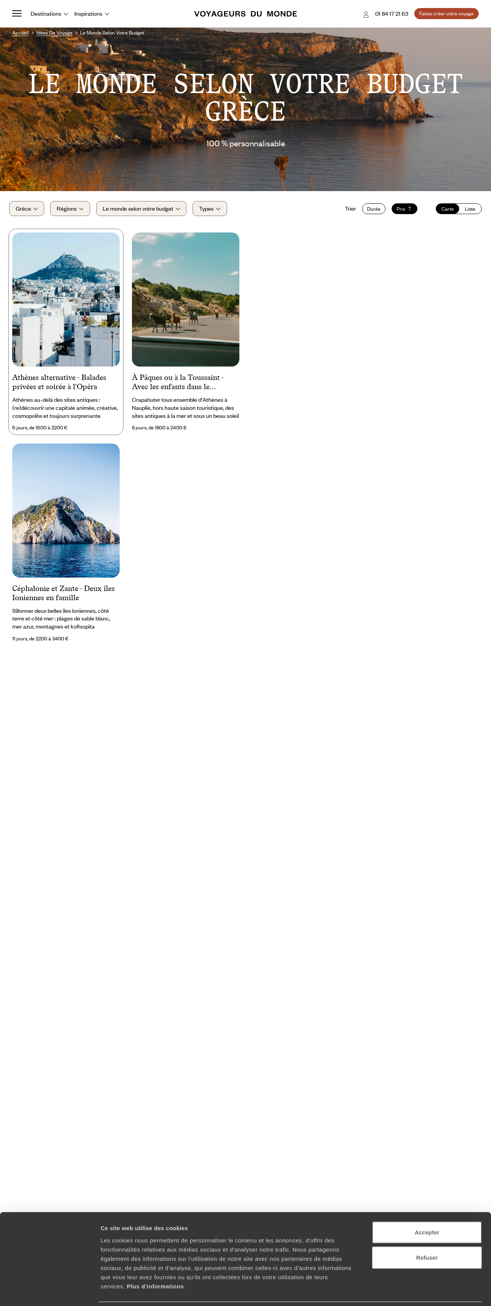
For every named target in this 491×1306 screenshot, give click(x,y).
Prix (401, 210)
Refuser (427, 1231)
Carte (444, 210)
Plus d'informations (155, 1260)
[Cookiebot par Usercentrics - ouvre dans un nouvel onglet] (49, 1291)
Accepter (427, 1206)
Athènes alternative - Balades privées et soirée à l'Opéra (59, 385)
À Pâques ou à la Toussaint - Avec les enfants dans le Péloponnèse (178, 386)
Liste (467, 210)
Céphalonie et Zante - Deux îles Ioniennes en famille (63, 597)
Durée (370, 210)
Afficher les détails (422, 1291)
